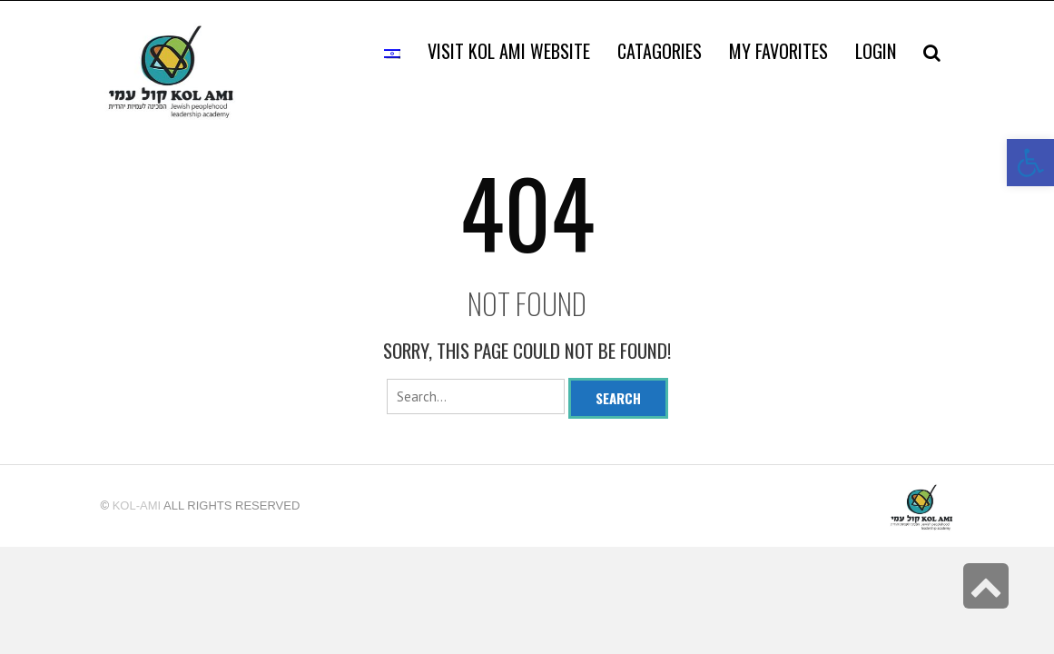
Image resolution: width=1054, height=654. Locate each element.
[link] (778, 51)
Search (618, 398)
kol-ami (137, 505)
